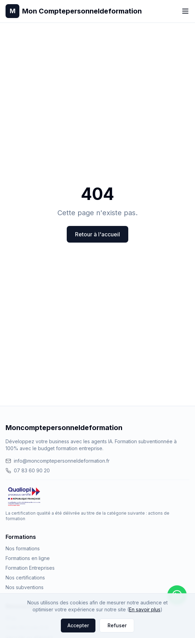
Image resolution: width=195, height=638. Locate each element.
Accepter (78, 625)
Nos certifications (25, 577)
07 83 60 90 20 (28, 470)
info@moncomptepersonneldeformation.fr (58, 461)
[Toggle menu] (185, 11)
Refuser (117, 625)
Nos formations (23, 548)
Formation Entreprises (30, 568)
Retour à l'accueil (97, 234)
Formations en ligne (28, 558)
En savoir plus (144, 609)
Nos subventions (25, 587)
